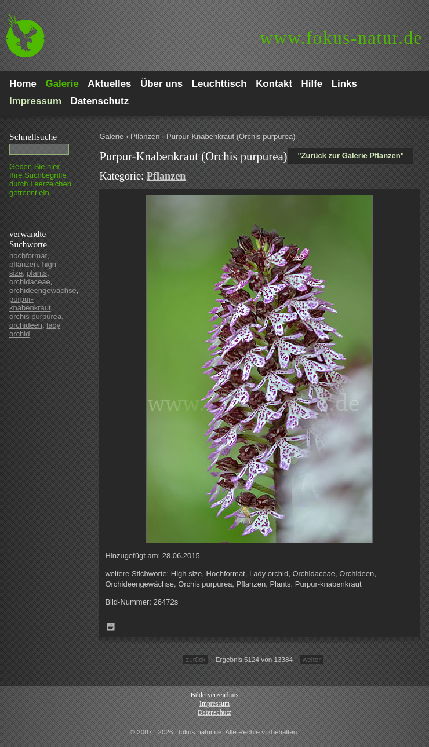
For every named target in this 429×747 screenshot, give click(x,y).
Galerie (112, 136)
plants (37, 273)
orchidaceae (29, 281)
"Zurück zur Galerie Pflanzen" (350, 155)
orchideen (25, 325)
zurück (195, 659)
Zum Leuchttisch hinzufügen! (111, 626)
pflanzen (23, 264)
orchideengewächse (43, 290)
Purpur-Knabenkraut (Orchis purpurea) (231, 136)
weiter (312, 659)
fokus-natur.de (341, 38)
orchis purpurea (35, 316)
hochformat (28, 255)
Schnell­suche (33, 136)
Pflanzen (146, 136)
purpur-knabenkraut (30, 303)
